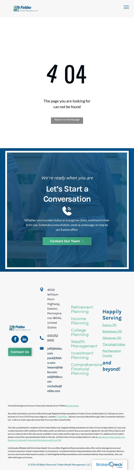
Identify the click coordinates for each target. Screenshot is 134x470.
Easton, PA (109, 325)
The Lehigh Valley (113, 344)
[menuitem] (86, 309)
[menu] (126, 7)
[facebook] (15, 340)
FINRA (59, 416)
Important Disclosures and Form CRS (44, 440)
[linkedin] (24, 340)
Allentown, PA (111, 338)
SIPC (65, 416)
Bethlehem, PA (112, 331)
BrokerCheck (72, 405)
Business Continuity (17, 440)
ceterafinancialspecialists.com (111, 437)
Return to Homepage (67, 119)
